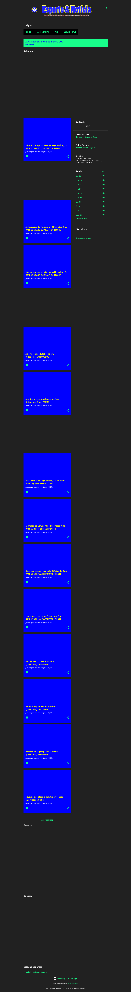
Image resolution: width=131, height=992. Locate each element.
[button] (67, 156)
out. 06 (79, 197)
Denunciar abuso (83, 238)
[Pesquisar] (106, 8)
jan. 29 (79, 189)
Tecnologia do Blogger (65, 978)
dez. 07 (79, 215)
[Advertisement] (46, 180)
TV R (56, 32)
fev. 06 (78, 202)
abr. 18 (79, 184)
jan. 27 (78, 210)
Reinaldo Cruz (69, 32)
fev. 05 (78, 206)
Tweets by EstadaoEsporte (36, 972)
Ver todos (29, 45)
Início (27, 32)
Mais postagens (47, 820)
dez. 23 (79, 180)
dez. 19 (79, 193)
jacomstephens (73, 983)
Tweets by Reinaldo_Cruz (86, 137)
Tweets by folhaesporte (86, 147)
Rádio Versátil (42, 32)
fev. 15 (78, 176)
